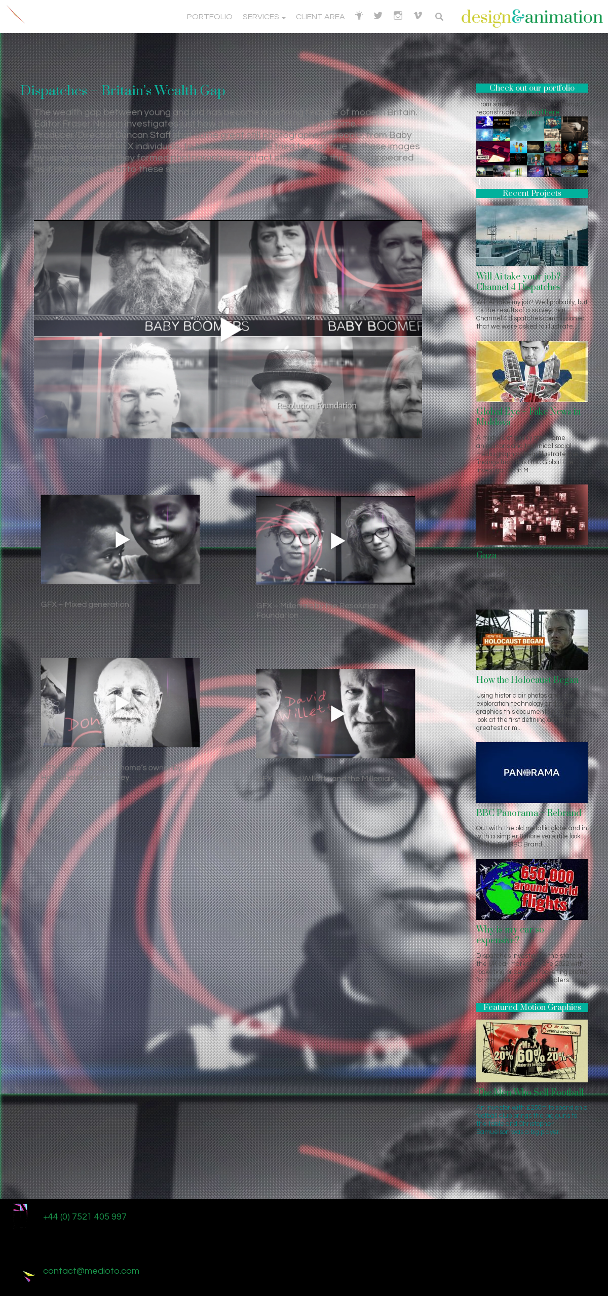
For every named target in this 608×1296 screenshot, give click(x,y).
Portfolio (210, 17)
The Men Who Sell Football (530, 1093)
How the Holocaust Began (527, 680)
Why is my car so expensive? (510, 935)
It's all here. (543, 112)
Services (264, 17)
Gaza (486, 555)
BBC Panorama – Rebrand (528, 813)
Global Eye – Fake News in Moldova (528, 417)
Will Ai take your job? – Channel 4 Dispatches (522, 282)
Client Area (320, 17)
